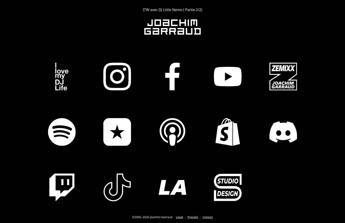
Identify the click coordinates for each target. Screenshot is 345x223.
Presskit (192, 217)
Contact (207, 217)
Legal (179, 217)
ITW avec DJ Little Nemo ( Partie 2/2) (172, 9)
